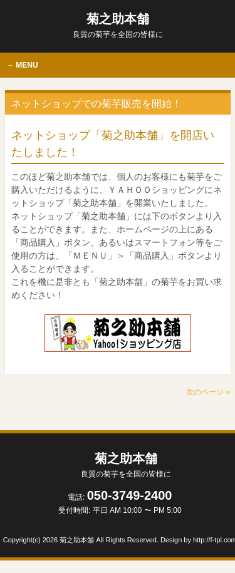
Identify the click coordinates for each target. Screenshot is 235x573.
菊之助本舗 (118, 25)
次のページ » (208, 392)
